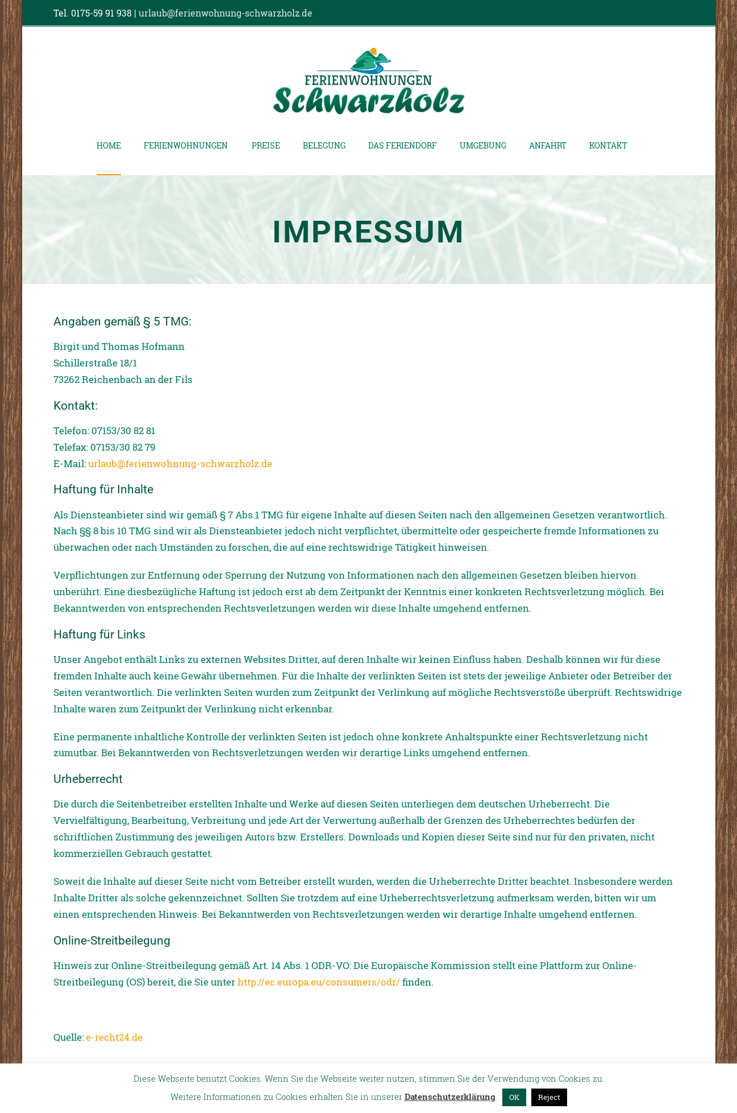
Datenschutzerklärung (450, 1096)
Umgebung (483, 145)
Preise (266, 145)
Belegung (324, 145)
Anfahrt (548, 145)
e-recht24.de (114, 1037)
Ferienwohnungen (186, 145)
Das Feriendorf (402, 145)
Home (109, 145)
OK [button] (514, 1097)
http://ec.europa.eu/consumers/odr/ (319, 981)
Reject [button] (549, 1097)
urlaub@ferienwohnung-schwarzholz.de (226, 13)
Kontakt (608, 145)
